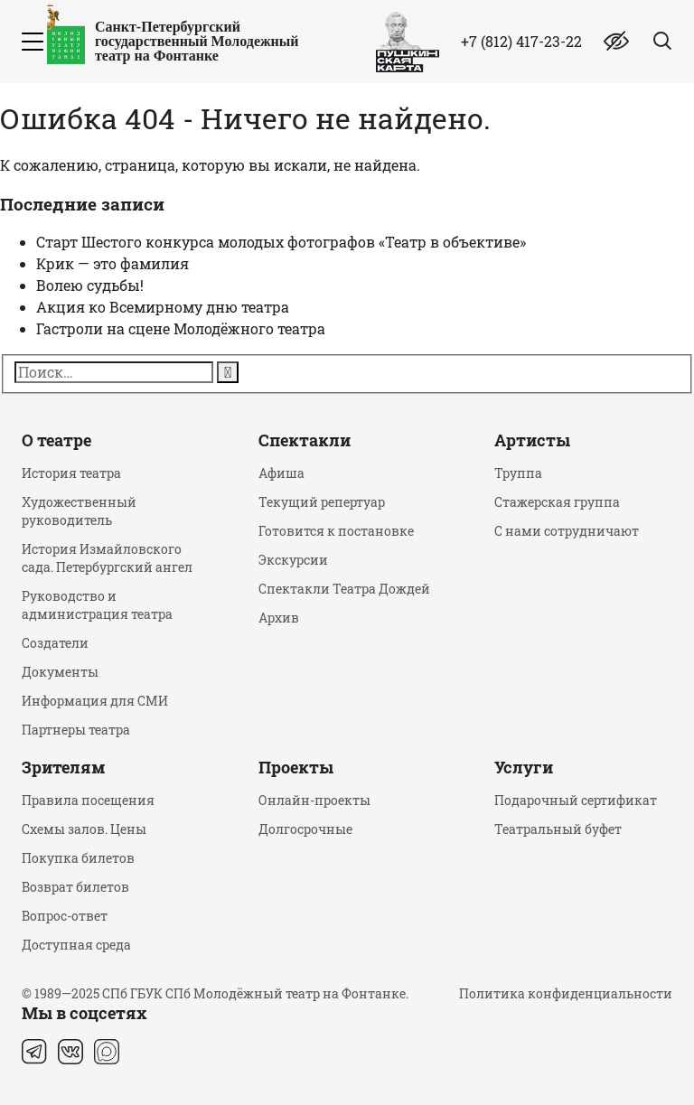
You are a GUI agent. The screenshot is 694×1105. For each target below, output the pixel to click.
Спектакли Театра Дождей (344, 588)
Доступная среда (76, 944)
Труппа (518, 473)
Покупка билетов (78, 857)
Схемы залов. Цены (84, 829)
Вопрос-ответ (65, 915)
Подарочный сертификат (575, 800)
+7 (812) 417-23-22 (521, 41)
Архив (278, 617)
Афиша (281, 473)
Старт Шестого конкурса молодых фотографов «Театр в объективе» (281, 241)
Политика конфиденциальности (565, 993)
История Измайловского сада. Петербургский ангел (107, 558)
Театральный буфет (558, 829)
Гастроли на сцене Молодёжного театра (180, 328)
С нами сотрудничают (566, 530)
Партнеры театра (76, 729)
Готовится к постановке (336, 530)
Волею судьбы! (90, 285)
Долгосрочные (305, 829)
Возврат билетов (75, 886)
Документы (60, 671)
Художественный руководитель (79, 511)
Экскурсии (293, 559)
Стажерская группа (557, 501)
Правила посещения (88, 800)
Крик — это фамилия (112, 263)
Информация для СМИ (95, 700)
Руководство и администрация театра (97, 605)
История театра (71, 473)
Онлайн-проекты (314, 800)
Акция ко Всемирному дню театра (162, 306)
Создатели (55, 642)
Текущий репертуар (321, 501)
